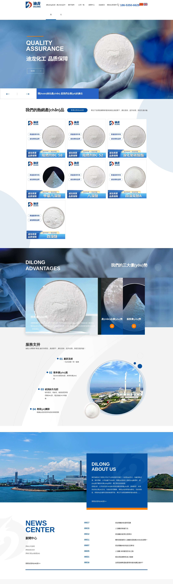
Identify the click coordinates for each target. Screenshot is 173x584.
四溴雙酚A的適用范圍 (107, 523)
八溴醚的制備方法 (106, 528)
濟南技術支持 (30, 550)
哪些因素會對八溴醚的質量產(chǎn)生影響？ (115, 540)
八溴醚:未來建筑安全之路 (109, 551)
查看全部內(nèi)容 (77, 110)
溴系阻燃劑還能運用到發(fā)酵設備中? (113, 562)
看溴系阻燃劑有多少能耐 (108, 557)
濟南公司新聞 (30, 546)
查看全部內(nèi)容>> (99, 501)
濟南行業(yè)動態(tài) (33, 553)
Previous (9, 93)
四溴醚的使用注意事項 (108, 534)
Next (27, 93)
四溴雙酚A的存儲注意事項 (109, 545)
